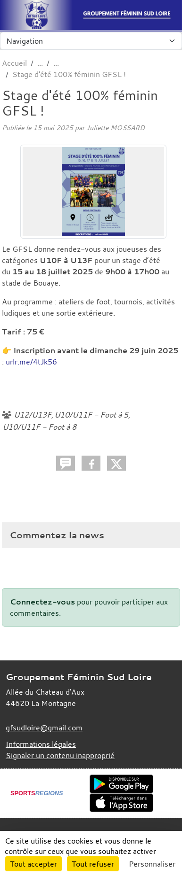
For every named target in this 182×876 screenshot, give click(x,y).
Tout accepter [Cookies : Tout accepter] (33, 864)
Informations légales (41, 744)
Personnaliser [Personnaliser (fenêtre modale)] (152, 864)
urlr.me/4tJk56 (31, 362)
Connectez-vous (42, 602)
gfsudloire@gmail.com (44, 727)
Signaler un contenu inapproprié (60, 755)
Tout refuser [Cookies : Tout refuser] (93, 864)
